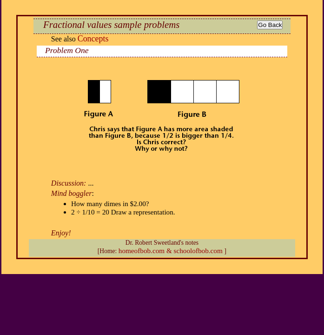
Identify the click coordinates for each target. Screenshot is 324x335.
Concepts (93, 38)
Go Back (270, 24)
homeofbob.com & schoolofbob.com (172, 251)
